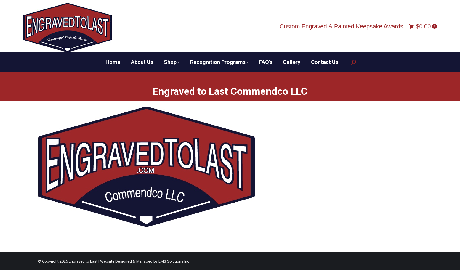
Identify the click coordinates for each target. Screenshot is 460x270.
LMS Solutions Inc (173, 261)
